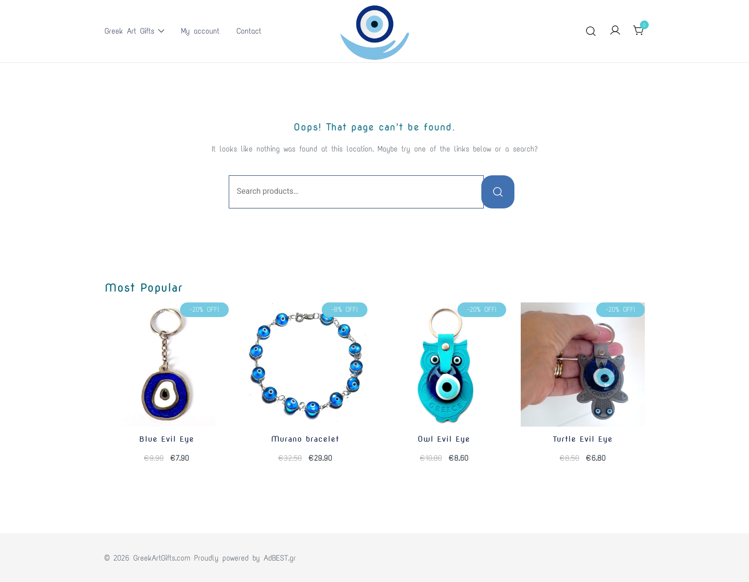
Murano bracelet (305, 439)
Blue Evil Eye (166, 439)
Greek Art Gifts (129, 31)
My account (200, 31)
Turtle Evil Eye (583, 439)
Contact (249, 31)
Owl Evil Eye (444, 439)
